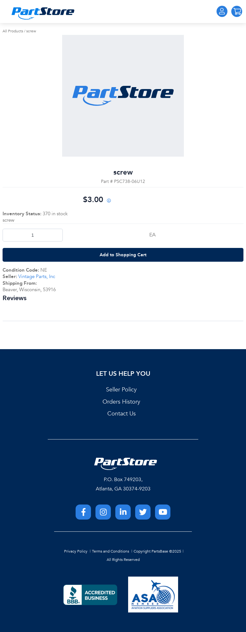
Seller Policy (121, 390)
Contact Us (121, 414)
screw (31, 31)
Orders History (121, 402)
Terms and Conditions (110, 551)
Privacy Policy (75, 551)
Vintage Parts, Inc (36, 276)
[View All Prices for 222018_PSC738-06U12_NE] (108, 201)
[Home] (43, 13)
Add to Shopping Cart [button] (123, 254)
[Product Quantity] (33, 235)
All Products (13, 31)
